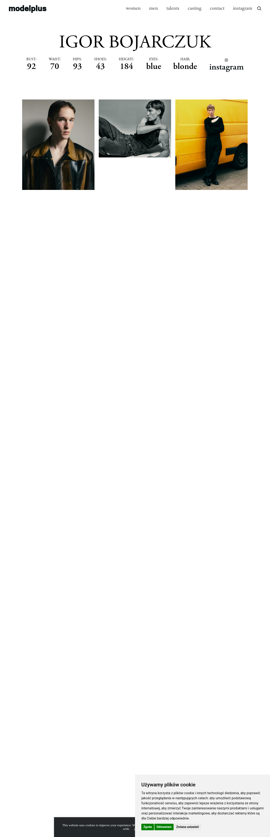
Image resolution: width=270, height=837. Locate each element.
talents (172, 8)
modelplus (27, 8)
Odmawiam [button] (164, 827)
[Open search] (259, 8)
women (133, 8)
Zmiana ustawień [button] (187, 827)
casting (194, 8)
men (153, 8)
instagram (242, 8)
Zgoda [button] (147, 827)
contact (217, 8)
